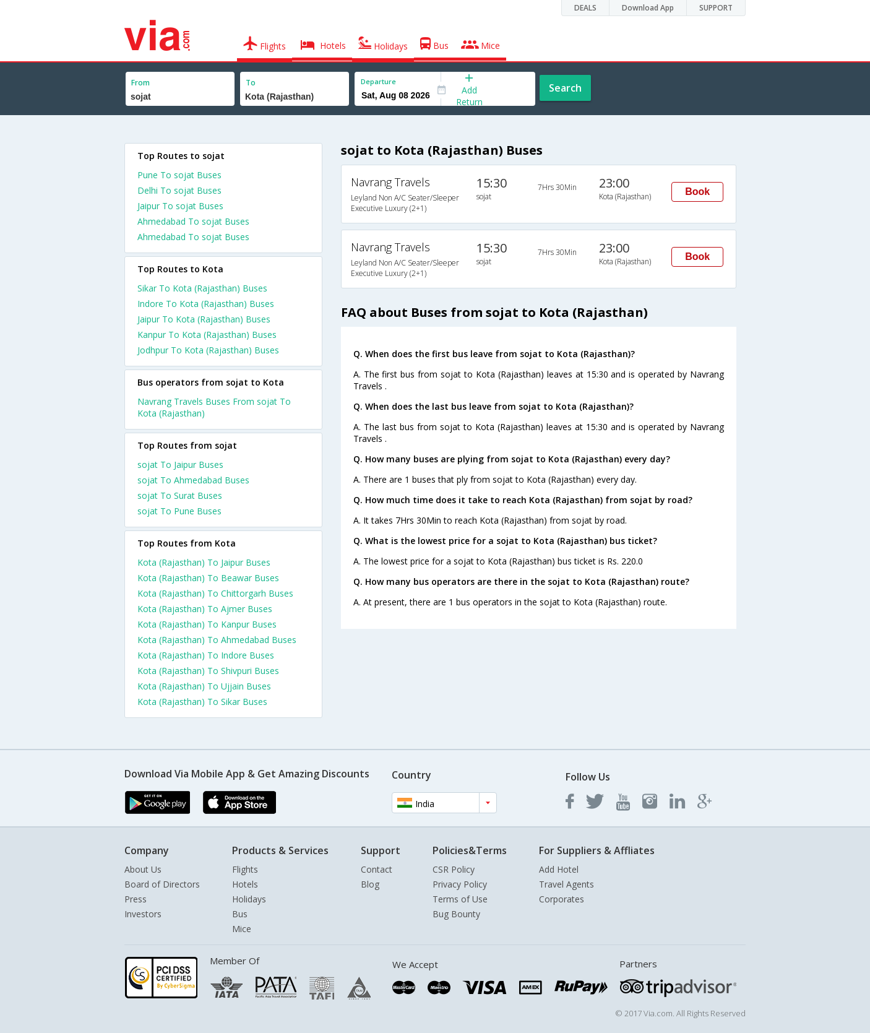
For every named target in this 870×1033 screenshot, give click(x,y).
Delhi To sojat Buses (179, 190)
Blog (370, 884)
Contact (376, 869)
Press (135, 899)
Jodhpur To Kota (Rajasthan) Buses (208, 350)
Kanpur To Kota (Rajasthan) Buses (207, 334)
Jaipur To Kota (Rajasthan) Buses (203, 319)
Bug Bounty (456, 914)
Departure (378, 81)
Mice (241, 929)
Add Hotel (559, 869)
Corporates (561, 899)
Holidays (249, 899)
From (140, 82)
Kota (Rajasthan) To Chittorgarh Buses (215, 593)
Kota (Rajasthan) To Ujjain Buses (204, 686)
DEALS (585, 7)
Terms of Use (460, 899)
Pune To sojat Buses (179, 175)
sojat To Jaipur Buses (180, 464)
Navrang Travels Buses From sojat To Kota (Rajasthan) (214, 407)
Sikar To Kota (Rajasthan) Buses (202, 288)
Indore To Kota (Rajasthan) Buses (205, 303)
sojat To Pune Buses (179, 511)
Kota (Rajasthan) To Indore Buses (205, 655)
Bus (240, 914)
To (251, 82)
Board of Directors (162, 884)
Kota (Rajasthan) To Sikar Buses (202, 701)
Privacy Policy (460, 884)
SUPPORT (716, 7)
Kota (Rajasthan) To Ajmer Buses (204, 609)
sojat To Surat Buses (179, 495)
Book (697, 191)
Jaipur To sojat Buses (180, 206)
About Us (143, 869)
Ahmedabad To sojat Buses (193, 221)
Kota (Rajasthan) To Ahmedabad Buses (216, 640)
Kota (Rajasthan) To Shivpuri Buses (208, 670)
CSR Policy (454, 869)
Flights (245, 869)
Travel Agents (566, 884)
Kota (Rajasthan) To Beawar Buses (208, 578)
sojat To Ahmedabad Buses (193, 480)
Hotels (245, 884)
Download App (648, 7)
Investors (143, 914)
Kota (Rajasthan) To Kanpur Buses (207, 624)
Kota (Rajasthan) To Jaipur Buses (203, 562)
